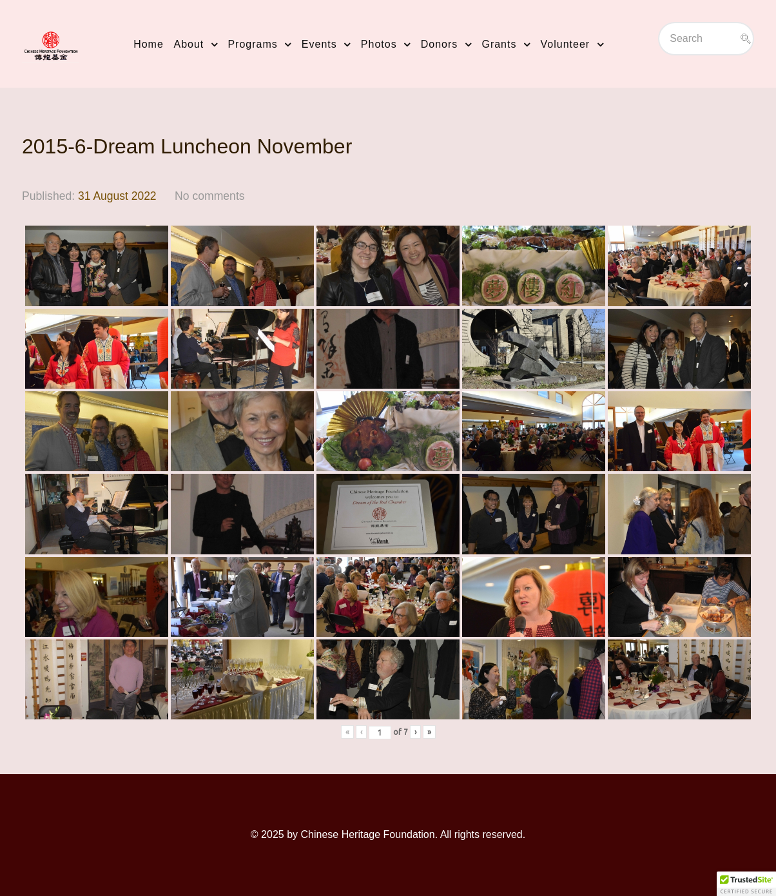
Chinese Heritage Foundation (367, 834)
